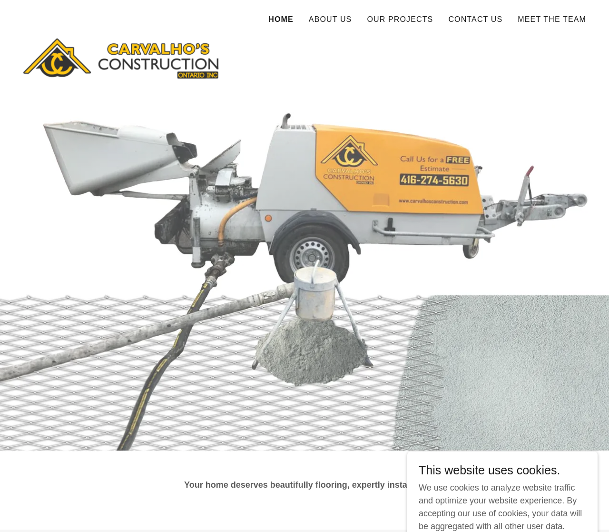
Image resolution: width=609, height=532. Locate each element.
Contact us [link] (475, 19)
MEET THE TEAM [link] (552, 19)
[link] (121, 16)
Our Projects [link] (400, 19)
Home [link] (281, 19)
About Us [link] (330, 19)
